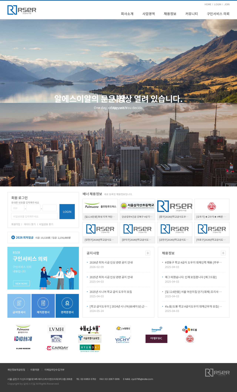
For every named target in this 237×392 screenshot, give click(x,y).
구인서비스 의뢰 (218, 13)
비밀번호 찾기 (46, 224)
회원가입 (15, 224)
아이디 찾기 (30, 224)
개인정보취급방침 (16, 369)
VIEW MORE (21, 283)
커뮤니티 (191, 13)
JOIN (227, 4)
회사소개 (127, 13)
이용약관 (34, 369)
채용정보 (170, 13)
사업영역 (148, 13)
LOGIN (217, 4)
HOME (208, 4)
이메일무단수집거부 (54, 369)
